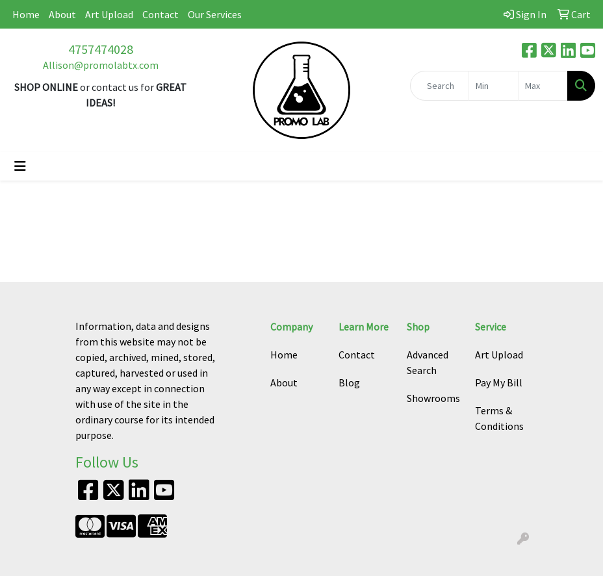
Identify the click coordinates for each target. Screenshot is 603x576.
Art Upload (109, 14)
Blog (349, 382)
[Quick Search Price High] (543, 86)
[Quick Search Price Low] (493, 86)
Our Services (215, 14)
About (62, 14)
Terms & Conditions (499, 418)
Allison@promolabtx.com (101, 64)
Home (26, 14)
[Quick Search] (440, 86)
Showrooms (433, 398)
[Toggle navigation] (20, 166)
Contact (160, 14)
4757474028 (100, 49)
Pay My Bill (498, 382)
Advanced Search (427, 362)
